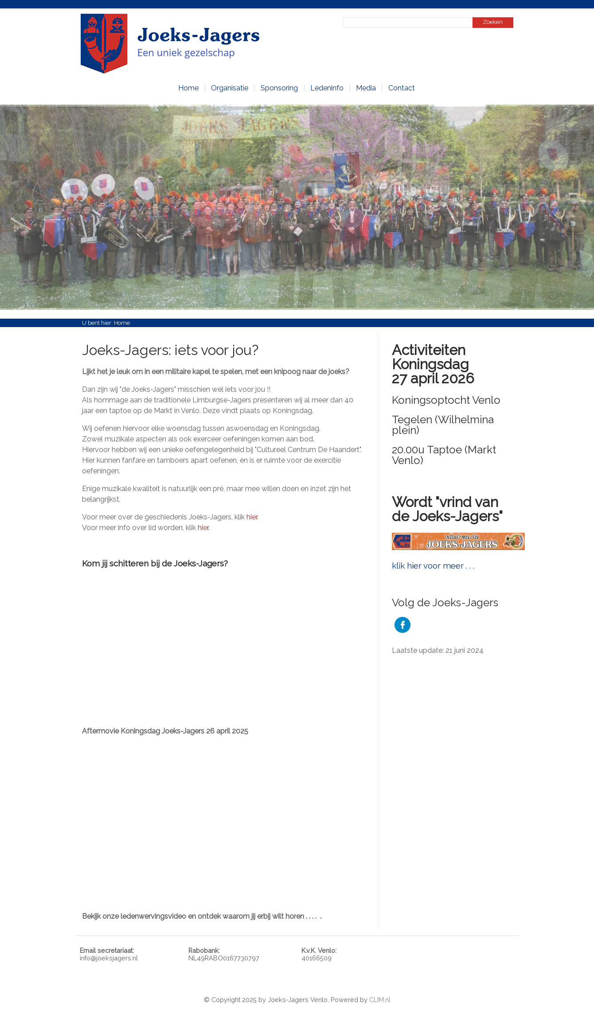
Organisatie (229, 88)
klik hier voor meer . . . (433, 565)
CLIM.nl (380, 999)
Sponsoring (279, 88)
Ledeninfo (327, 88)
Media (366, 88)
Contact (401, 88)
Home (188, 88)
